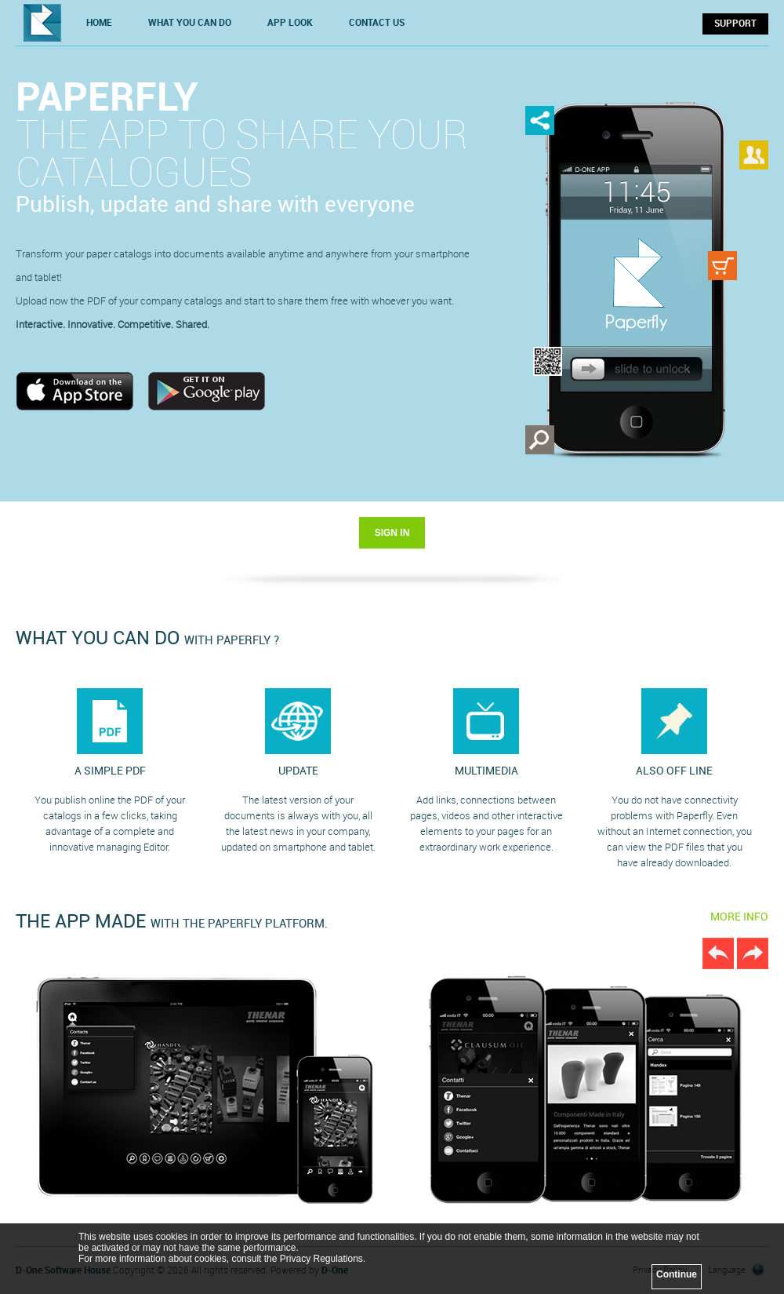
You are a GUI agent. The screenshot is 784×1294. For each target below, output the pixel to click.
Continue (676, 1274)
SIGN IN (392, 532)
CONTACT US (377, 22)
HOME (99, 22)
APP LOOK (290, 22)
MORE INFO (739, 916)
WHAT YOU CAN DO (189, 22)
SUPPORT (735, 23)
